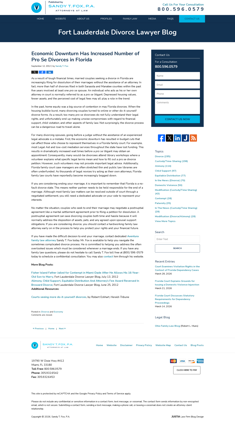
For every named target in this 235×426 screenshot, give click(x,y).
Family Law (130, 18)
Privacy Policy (144, 345)
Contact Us (192, 18)
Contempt (163, 198)
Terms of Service (115, 393)
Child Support (165, 170)
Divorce (45, 311)
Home (40, 18)
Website (60, 18)
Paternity (163, 203)
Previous (38, 328)
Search (177, 248)
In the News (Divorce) (170, 180)
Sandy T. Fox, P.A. (61, 416)
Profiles (106, 18)
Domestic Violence (168, 185)
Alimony (163, 166)
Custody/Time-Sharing (171, 161)
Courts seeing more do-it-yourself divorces (58, 297)
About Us (83, 18)
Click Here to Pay (187, 370)
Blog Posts (197, 345)
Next (62, 328)
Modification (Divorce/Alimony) (175, 216)
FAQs (170, 18)
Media (152, 18)
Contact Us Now (177, 119)
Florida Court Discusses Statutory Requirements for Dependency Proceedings (174, 299)
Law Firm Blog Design (187, 416)
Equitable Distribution (170, 175)
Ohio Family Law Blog (168, 326)
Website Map (163, 345)
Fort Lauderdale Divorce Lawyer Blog (63, 7)
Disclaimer (126, 345)
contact (108, 256)
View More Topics (165, 221)
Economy (58, 311)
